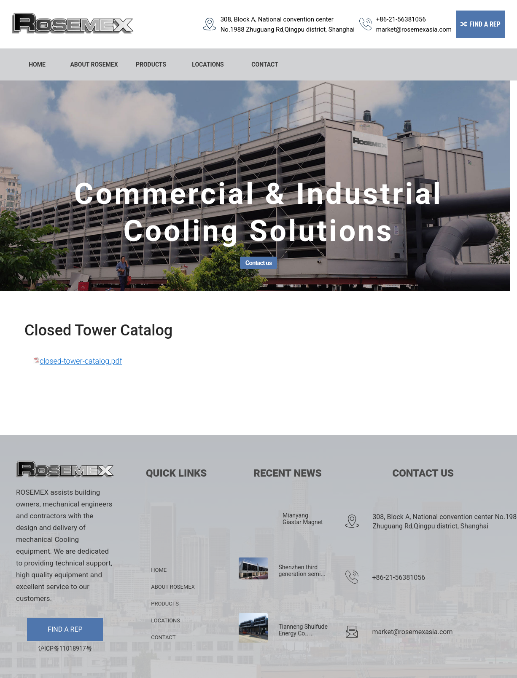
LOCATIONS (207, 64)
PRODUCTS (151, 64)
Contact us (258, 263)
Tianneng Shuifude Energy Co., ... (302, 630)
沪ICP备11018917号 (65, 648)
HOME (37, 64)
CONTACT (264, 64)
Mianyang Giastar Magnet (303, 518)
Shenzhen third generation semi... (301, 570)
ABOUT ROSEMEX (94, 64)
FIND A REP (65, 629)
